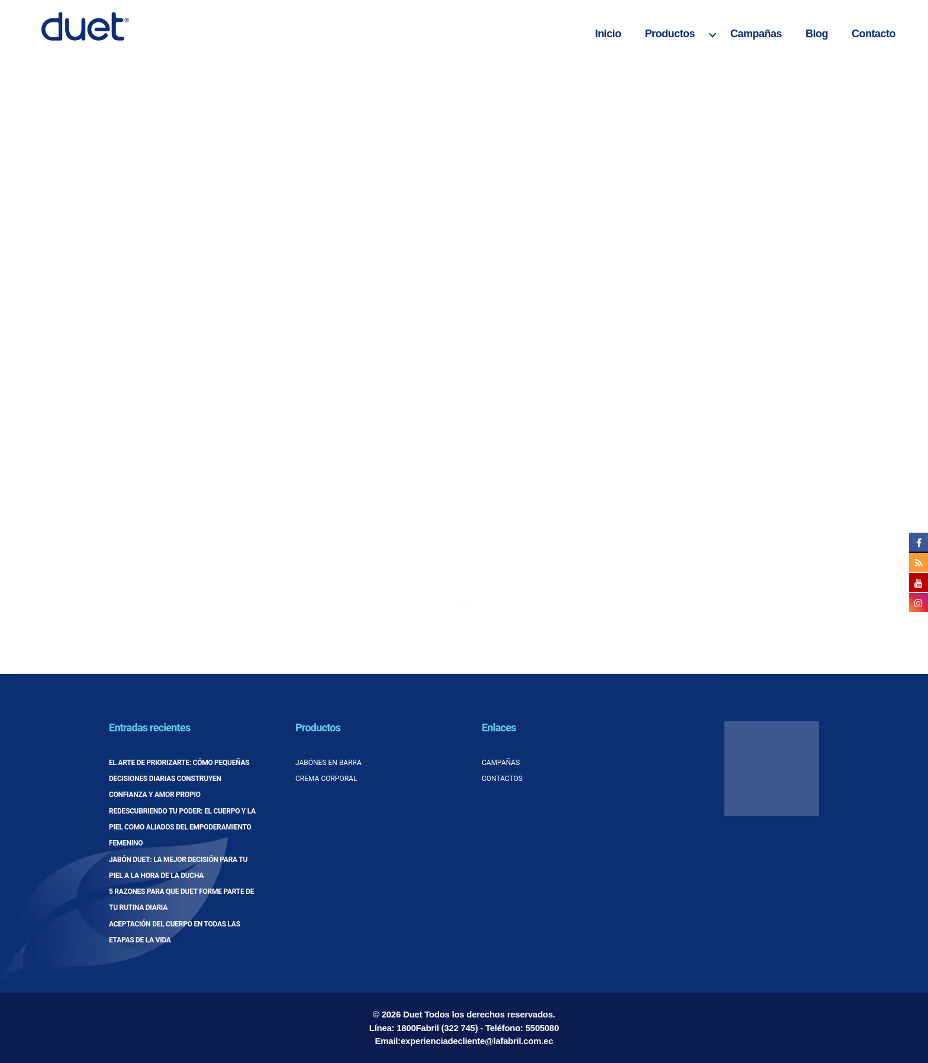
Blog (816, 34)
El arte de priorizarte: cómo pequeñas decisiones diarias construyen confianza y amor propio (179, 779)
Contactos (502, 778)
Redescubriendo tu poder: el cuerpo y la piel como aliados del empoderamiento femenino (182, 827)
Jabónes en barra (328, 763)
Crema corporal (326, 778)
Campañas (756, 34)
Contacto (873, 34)
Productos (670, 34)
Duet (412, 1014)
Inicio (608, 34)
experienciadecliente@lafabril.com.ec (477, 1041)
